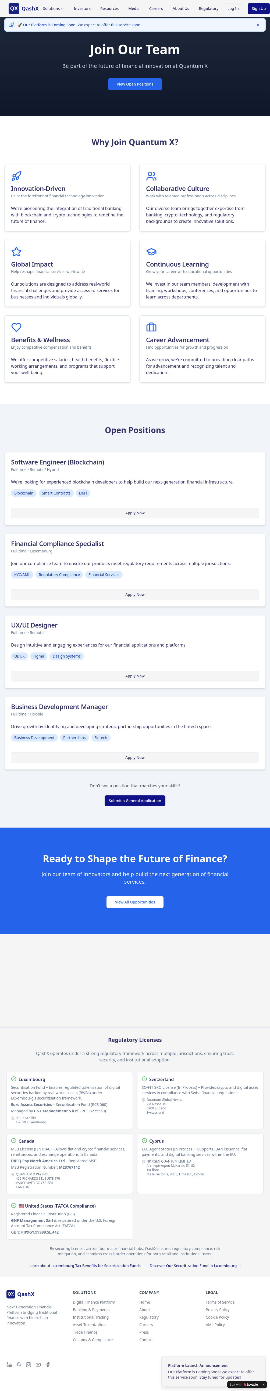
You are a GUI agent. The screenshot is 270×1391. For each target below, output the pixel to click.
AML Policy (215, 1324)
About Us (181, 8)
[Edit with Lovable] (244, 1384)
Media (133, 8)
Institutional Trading (91, 1317)
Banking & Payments (91, 1309)
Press (144, 1332)
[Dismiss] (258, 25)
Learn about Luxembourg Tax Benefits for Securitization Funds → (87, 1265)
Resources (109, 8)
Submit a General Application (135, 800)
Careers (156, 8)
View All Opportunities (135, 902)
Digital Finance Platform (94, 1302)
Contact (146, 1339)
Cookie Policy (217, 1317)
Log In (233, 9)
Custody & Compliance (93, 1339)
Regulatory (208, 8)
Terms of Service (220, 1302)
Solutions (53, 8)
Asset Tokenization (89, 1324)
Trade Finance (85, 1332)
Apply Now (135, 512)
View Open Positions (135, 84)
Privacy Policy (217, 1309)
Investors (82, 8)
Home (144, 1302)
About (144, 1309)
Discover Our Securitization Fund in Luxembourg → (195, 1265)
